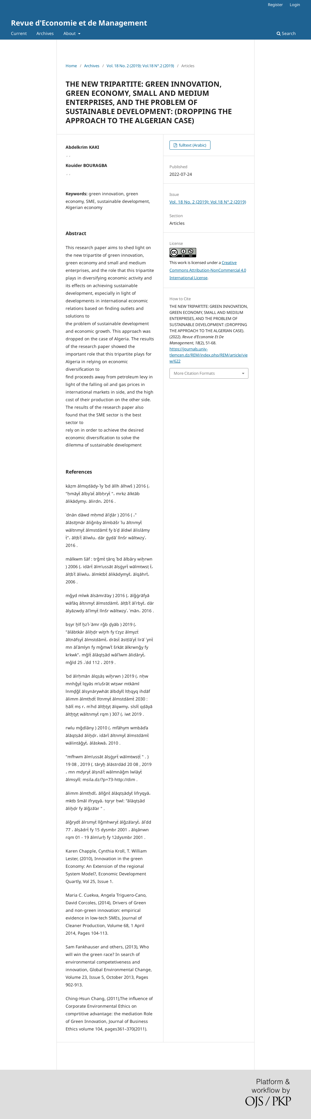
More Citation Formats (194, 373)
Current (19, 33)
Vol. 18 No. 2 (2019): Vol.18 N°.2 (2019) (140, 65)
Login (295, 4)
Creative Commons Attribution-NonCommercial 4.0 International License (207, 270)
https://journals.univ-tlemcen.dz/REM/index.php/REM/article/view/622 (208, 355)
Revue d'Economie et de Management (79, 23)
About (70, 33)
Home (71, 65)
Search (286, 33)
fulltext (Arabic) (192, 145)
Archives (45, 33)
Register (275, 4)
